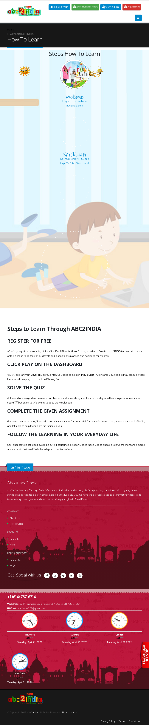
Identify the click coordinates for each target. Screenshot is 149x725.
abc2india (32, 712)
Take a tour (59, 7)
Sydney (74, 634)
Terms (122, 721)
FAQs (12, 565)
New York (30, 634)
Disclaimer (134, 721)
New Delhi (20, 673)
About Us (15, 518)
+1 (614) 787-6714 (21, 596)
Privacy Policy (107, 721)
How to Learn (17, 523)
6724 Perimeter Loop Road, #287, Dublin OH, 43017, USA (50, 603)
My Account (132, 6)
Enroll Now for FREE (85, 6)
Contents (14, 538)
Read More (81, 499)
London (119, 634)
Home (10, 29)
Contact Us (15, 559)
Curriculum (110, 7)
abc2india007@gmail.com (31, 608)
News (12, 544)
